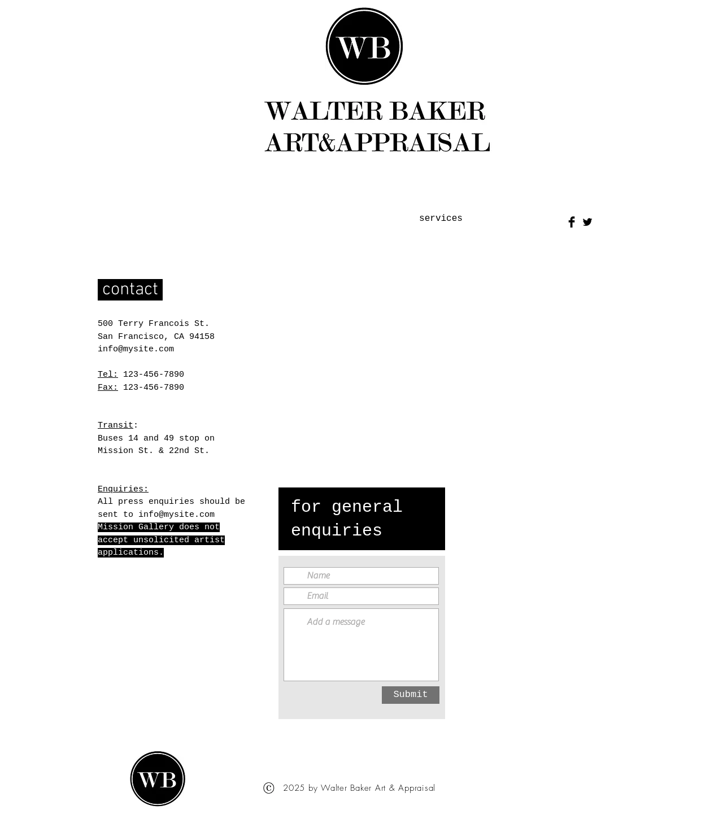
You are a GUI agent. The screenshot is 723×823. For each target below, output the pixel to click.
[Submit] (410, 695)
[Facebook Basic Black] (571, 222)
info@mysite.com (136, 349)
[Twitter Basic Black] (587, 222)
